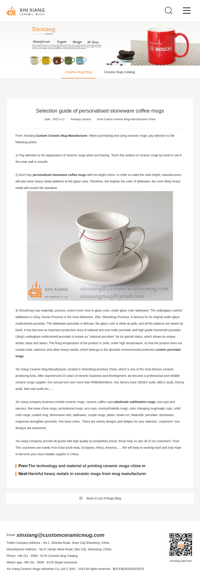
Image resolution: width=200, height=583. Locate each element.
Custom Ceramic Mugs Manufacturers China (130, 119)
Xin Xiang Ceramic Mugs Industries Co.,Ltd (36, 569)
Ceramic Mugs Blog (78, 72)
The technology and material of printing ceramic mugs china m (86, 466)
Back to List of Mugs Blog (100, 498)
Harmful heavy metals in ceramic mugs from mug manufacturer (87, 474)
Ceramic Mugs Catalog (119, 72)
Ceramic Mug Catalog (62, 556)
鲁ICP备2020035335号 (128, 569)
